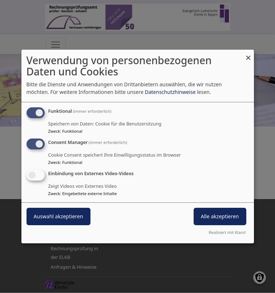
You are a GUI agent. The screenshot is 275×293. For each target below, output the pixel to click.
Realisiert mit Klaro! (227, 232)
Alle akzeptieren (220, 216)
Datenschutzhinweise (170, 91)
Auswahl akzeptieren (58, 216)
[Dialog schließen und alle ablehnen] (248, 54)
